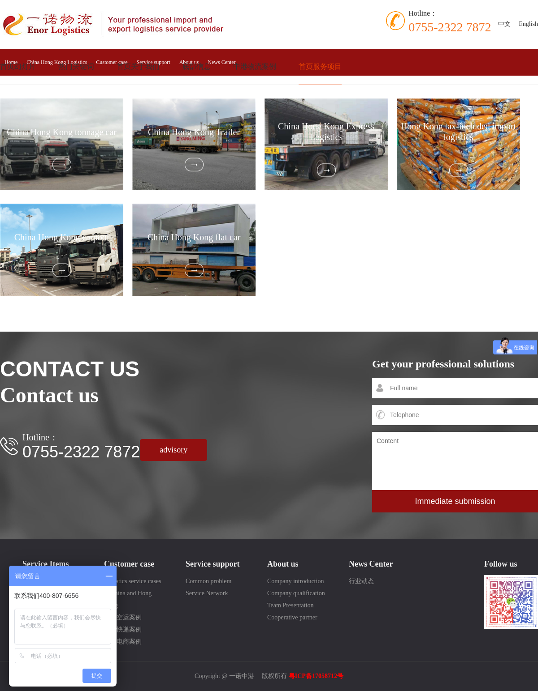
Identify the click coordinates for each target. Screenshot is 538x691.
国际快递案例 (123, 629)
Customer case (111, 62)
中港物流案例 (254, 66)
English (528, 24)
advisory (173, 449)
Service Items (45, 563)
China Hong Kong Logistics (56, 62)
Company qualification (296, 593)
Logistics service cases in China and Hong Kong (132, 593)
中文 (504, 24)
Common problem (208, 581)
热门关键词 (76, 66)
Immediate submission (455, 501)
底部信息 (196, 66)
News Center (221, 62)
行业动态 (361, 581)
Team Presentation (290, 605)
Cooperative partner (292, 617)
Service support (213, 563)
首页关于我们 (138, 66)
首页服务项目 (320, 66)
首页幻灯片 (18, 66)
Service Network (207, 593)
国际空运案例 (123, 617)
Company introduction (295, 581)
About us (283, 563)
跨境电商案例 (123, 641)
